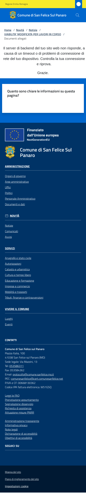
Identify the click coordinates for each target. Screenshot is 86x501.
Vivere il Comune (17, 309)
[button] (77, 15)
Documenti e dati (15, 204)
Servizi (10, 248)
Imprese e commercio (17, 286)
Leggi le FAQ (12, 395)
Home (7, 30)
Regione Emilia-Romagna (16, 4)
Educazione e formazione (19, 280)
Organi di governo (15, 176)
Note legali (11, 429)
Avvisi (8, 237)
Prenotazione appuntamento (22, 400)
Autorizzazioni (13, 264)
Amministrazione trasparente (22, 421)
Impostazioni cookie (16, 486)
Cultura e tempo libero (18, 275)
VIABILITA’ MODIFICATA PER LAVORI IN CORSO (32, 34)
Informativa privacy (16, 425)
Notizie (33, 30)
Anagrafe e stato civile (18, 258)
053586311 (16, 366)
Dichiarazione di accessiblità (21, 434)
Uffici (8, 187)
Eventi (9, 324)
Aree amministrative (17, 182)
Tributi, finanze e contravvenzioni (24, 297)
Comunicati (11, 231)
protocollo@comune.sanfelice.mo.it (33, 374)
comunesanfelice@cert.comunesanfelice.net (37, 378)
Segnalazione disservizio (19, 404)
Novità (20, 30)
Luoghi (9, 319)
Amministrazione (17, 166)
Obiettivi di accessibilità (18, 438)
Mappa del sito (13, 472)
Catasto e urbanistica (17, 269)
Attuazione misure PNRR (19, 412)
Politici (9, 193)
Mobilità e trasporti (16, 292)
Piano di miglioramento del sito (22, 479)
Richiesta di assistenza (18, 408)
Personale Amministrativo (20, 198)
